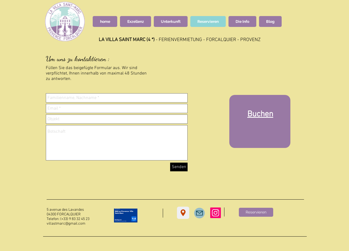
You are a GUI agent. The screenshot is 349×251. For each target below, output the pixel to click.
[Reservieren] (256, 212)
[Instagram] (215, 212)
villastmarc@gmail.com (66, 223)
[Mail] (199, 213)
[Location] (183, 213)
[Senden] (179, 167)
